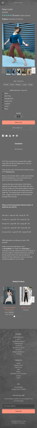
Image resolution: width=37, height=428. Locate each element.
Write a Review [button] (25, 15)
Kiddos (18, 372)
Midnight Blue (9, 99)
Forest (7, 106)
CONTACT (18, 350)
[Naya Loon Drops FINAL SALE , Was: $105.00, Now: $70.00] (9, 296)
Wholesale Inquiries (18, 341)
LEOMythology (18, 343)
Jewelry (18, 376)
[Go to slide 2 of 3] (17, 316)
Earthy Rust (8, 101)
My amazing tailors (18, 348)
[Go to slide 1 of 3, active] (14, 316)
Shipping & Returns (18, 352)
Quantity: (18, 113)
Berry (6, 109)
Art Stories (18, 346)
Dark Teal (8, 96)
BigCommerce (22, 421)
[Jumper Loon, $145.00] (26, 296)
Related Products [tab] (18, 282)
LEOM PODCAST (18, 337)
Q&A (18, 339)
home (18, 363)
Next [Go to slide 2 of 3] (33, 70)
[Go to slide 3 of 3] (20, 316)
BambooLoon (10, 172)
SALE (18, 378)
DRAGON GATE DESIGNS (18, 374)
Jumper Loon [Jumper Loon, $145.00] (25, 308)
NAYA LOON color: (18, 90)
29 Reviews (18, 149)
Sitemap (18, 354)
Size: (18, 81)
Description (18, 144)
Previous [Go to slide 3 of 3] (4, 70)
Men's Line (18, 367)
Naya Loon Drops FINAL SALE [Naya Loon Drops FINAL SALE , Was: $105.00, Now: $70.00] (9, 309)
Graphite (7, 104)
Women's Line (18, 365)
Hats (18, 369)
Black (6, 93)
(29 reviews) (16, 15)
